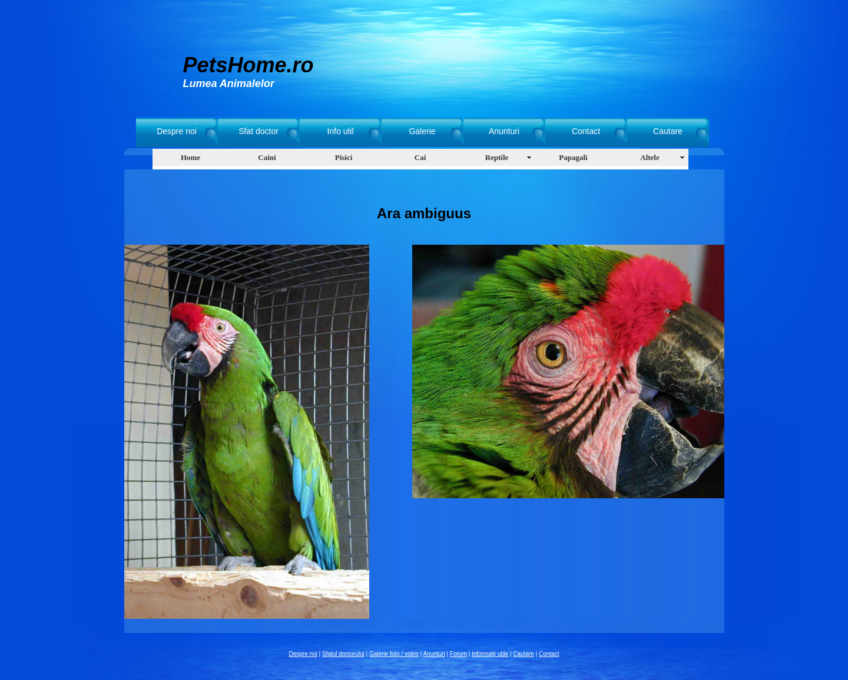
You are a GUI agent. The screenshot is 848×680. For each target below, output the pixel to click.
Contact (586, 131)
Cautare (668, 131)
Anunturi (504, 131)
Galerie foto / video (394, 654)
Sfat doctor (258, 131)
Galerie (422, 131)
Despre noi (177, 131)
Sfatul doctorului (343, 654)
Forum (458, 654)
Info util (340, 131)
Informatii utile (490, 654)
